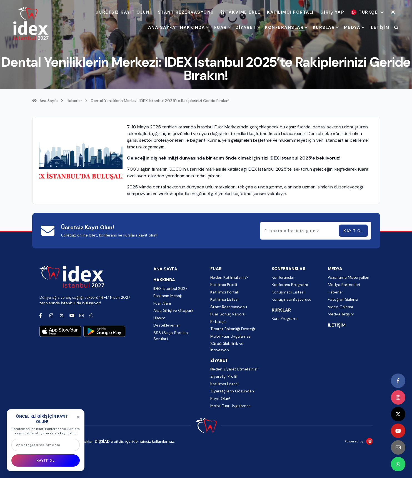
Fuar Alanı (162, 303)
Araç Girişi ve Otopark (173, 310)
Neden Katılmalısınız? (229, 277)
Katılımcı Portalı (290, 12)
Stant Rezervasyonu (186, 12)
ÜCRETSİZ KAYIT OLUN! (123, 12)
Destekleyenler (166, 325)
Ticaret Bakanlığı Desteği (232, 328)
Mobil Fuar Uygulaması (230, 336)
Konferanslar (283, 277)
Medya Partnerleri (344, 284)
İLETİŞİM (379, 27)
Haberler (74, 100)
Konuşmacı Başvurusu (291, 299)
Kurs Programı (284, 318)
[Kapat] (78, 417)
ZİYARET (248, 27)
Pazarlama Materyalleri (348, 277)
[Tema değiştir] (393, 12)
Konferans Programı (290, 284)
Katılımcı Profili (223, 284)
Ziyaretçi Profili (223, 376)
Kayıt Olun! (220, 398)
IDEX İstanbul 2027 (170, 288)
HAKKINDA (195, 27)
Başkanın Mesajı (167, 295)
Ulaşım (159, 317)
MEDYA (354, 27)
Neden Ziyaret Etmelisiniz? (234, 369)
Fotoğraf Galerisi (343, 299)
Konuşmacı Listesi (288, 292)
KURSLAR (326, 27)
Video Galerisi (340, 306)
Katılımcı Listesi (224, 299)
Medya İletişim (341, 314)
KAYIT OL (353, 230)
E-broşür (218, 321)
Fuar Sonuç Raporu (227, 314)
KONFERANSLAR (286, 27)
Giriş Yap (332, 12)
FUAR (223, 27)
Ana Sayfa (45, 100)
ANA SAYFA (162, 27)
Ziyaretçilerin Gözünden (232, 391)
